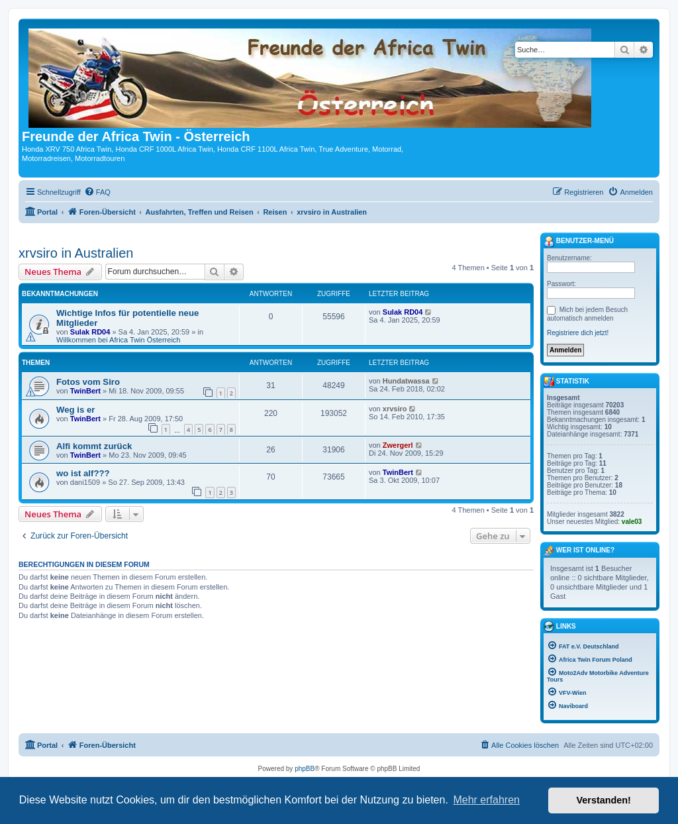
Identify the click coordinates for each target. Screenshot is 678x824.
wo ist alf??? (83, 473)
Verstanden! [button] (604, 800)
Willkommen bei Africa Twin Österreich (118, 340)
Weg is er (75, 410)
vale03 (632, 521)
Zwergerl (398, 445)
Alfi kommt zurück (94, 446)
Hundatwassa (406, 381)
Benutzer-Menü (579, 241)
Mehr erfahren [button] (486, 799)
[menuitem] (97, 192)
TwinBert (85, 391)
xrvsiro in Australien (76, 253)
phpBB (305, 768)
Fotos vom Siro (88, 382)
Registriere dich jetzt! (577, 332)
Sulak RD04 (90, 332)
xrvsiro (395, 409)
